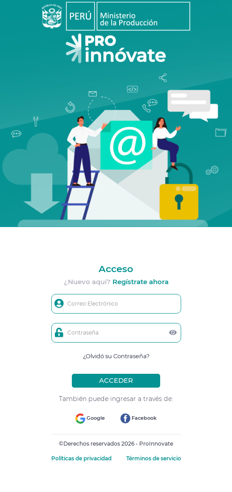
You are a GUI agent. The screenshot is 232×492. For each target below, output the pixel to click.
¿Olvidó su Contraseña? (116, 356)
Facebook (138, 418)
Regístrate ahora (140, 281)
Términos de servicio (153, 458)
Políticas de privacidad (82, 458)
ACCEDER (116, 380)
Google (90, 418)
